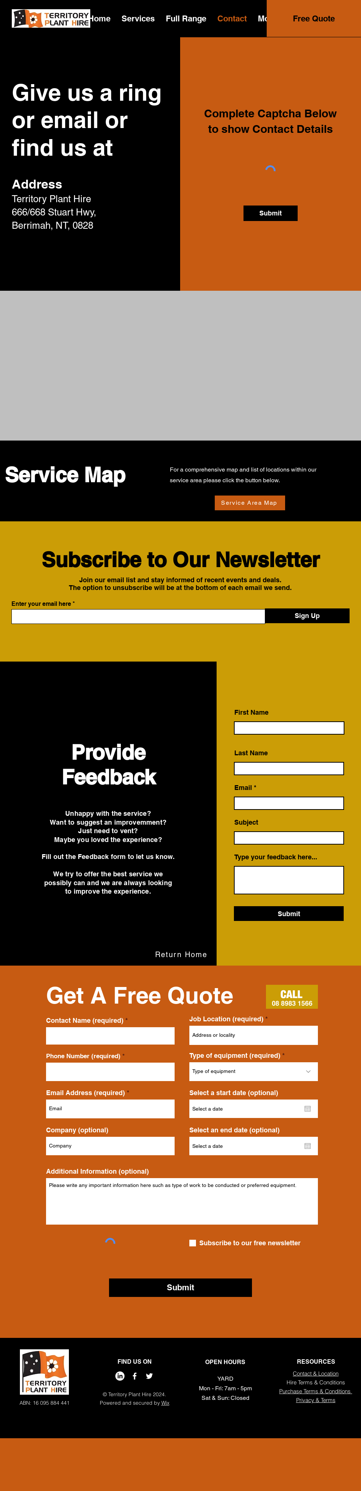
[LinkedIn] (120, 1376)
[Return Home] (182, 954)
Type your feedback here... (275, 857)
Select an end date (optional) (234, 1130)
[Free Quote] (314, 18)
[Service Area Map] (250, 503)
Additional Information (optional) (97, 1171)
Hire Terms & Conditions (316, 1382)
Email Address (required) (85, 1093)
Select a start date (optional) (233, 1093)
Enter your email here (41, 604)
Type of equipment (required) (234, 1055)
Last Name (251, 753)
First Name (251, 712)
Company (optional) (77, 1130)
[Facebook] (134, 1376)
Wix (165, 1402)
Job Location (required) (226, 1019)
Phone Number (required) (83, 1056)
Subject (246, 822)
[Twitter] (149, 1376)
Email (243, 787)
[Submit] (270, 213)
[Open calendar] (308, 1109)
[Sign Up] (307, 615)
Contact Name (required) (84, 1020)
